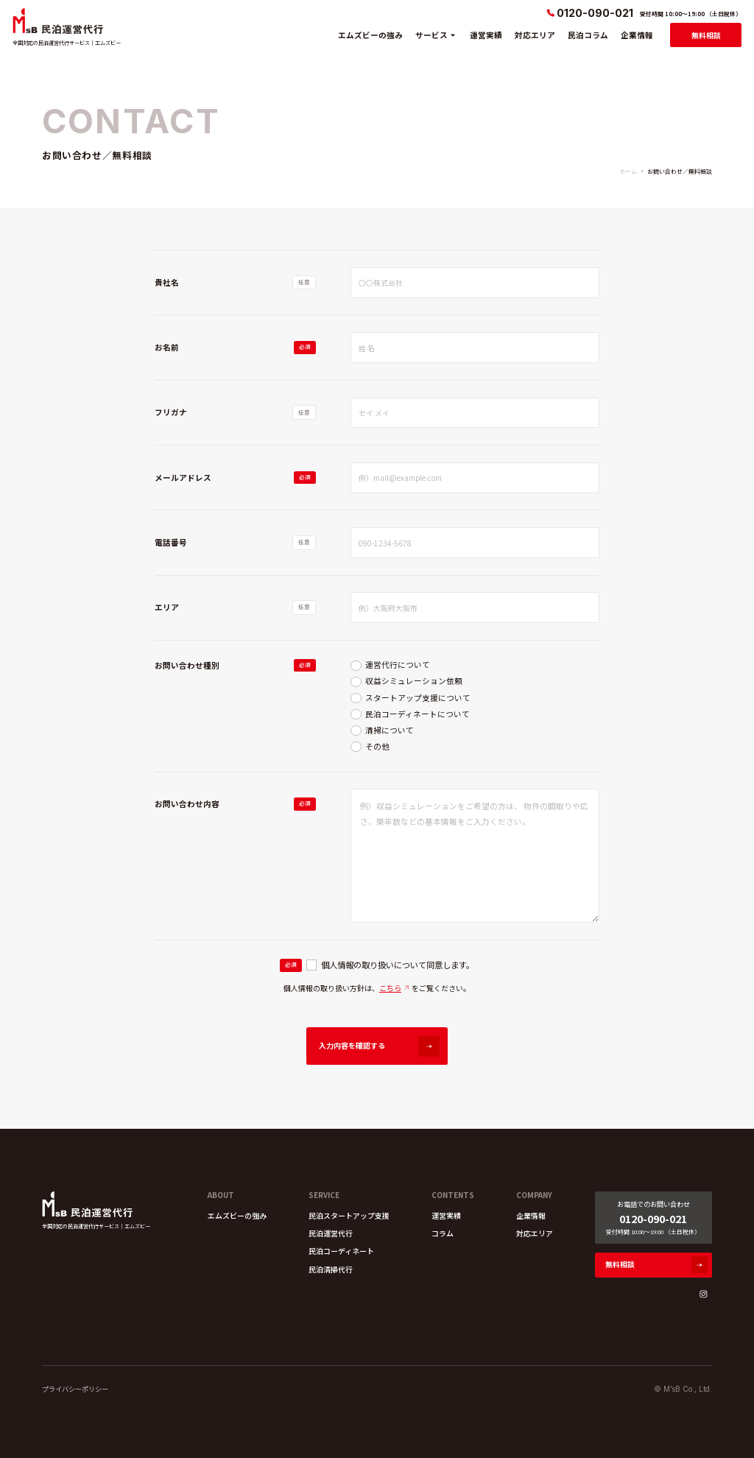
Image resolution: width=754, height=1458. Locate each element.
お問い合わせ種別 (187, 665)
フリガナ (171, 412)
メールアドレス (183, 477)
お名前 (167, 347)
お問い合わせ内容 (187, 803)
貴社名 (167, 282)
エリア (167, 607)
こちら (390, 987)
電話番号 (171, 542)
